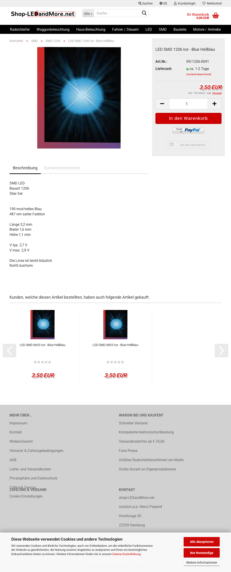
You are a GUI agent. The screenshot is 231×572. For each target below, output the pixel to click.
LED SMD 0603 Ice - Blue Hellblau (42, 345)
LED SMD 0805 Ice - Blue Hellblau (115, 345)
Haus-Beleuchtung (90, 29)
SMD (163, 29)
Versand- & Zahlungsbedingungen (36, 451)
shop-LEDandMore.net (136, 497)
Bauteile (179, 29)
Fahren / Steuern (125, 29)
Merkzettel (212, 3)
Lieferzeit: (163, 69)
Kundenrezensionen (62, 167)
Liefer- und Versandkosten (30, 469)
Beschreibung (25, 167)
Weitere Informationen (201, 562)
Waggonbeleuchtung (53, 29)
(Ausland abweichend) (198, 74)
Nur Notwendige (201, 553)
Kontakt (15, 432)
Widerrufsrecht (21, 441)
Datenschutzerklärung (126, 554)
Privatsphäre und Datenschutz (33, 478)
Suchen (146, 3)
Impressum (18, 423)
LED (149, 29)
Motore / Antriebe (207, 29)
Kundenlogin (185, 3)
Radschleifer (20, 29)
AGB (12, 460)
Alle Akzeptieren (202, 542)
